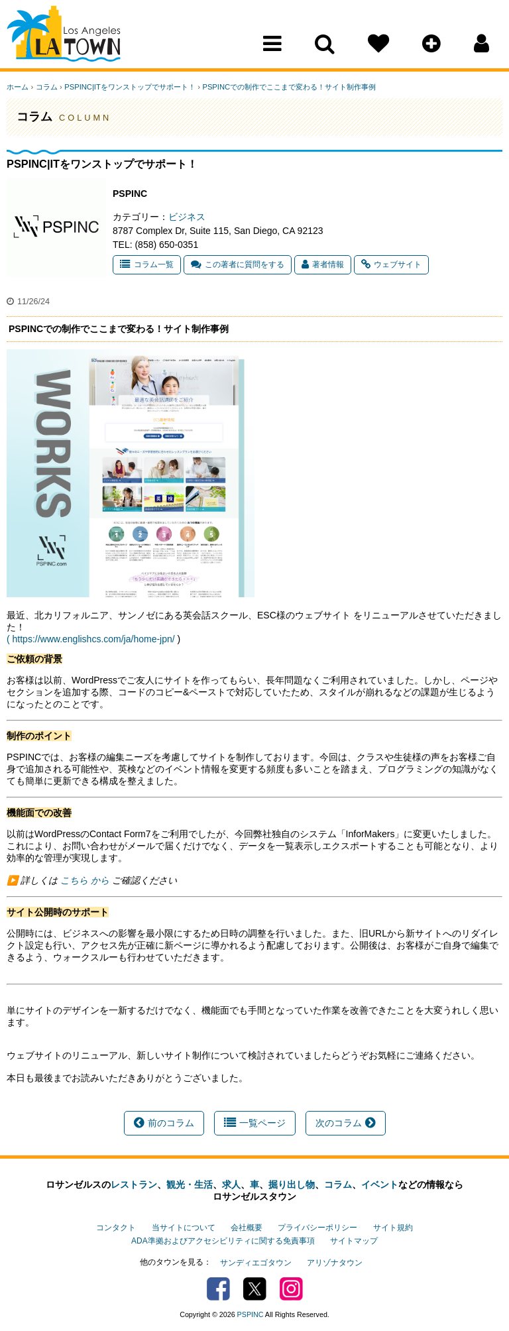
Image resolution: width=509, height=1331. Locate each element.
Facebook (218, 1287)
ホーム (17, 87)
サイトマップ (354, 1240)
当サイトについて (183, 1227)
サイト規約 (393, 1227)
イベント (379, 1184)
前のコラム (164, 1123)
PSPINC (250, 1313)
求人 (231, 1184)
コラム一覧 (147, 264)
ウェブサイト (391, 264)
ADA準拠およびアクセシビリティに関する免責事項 (222, 1240)
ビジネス (186, 216)
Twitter (254, 1287)
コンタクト (116, 1227)
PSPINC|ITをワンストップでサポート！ (129, 87)
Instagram (291, 1287)
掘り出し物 (291, 1184)
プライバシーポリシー (317, 1227)
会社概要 (246, 1227)
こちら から (83, 880)
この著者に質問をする (237, 264)
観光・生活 (189, 1184)
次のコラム (345, 1123)
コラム (46, 87)
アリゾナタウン (335, 1262)
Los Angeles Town (65, 36)
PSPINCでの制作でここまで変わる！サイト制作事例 (287, 87)
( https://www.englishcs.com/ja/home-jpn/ (91, 639)
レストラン (134, 1184)
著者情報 (323, 264)
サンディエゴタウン (256, 1262)
